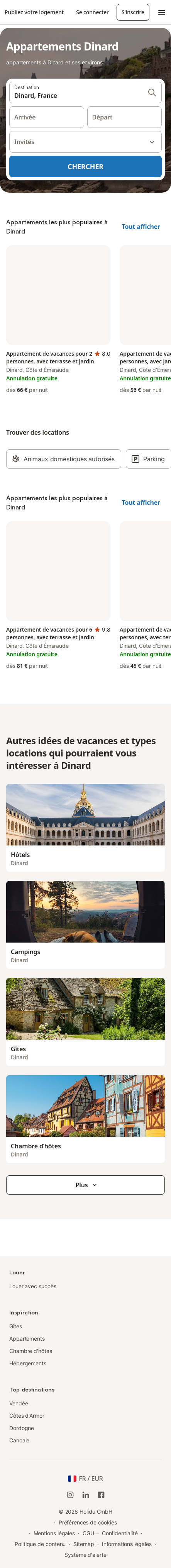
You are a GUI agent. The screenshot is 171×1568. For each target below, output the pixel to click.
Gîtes (15, 1326)
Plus (87, 1185)
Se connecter (92, 12)
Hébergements (27, 1363)
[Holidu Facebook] (101, 1495)
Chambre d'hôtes (30, 1351)
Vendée (18, 1403)
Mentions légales (54, 1533)
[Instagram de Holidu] (70, 1495)
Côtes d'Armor (26, 1415)
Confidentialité (120, 1533)
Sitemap (83, 1544)
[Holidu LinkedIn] (86, 1495)
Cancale (19, 1440)
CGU (88, 1533)
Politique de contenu (40, 1544)
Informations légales (127, 1544)
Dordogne (21, 1428)
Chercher (85, 166)
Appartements (27, 1338)
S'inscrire (133, 12)
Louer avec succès (32, 1286)
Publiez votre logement (34, 12)
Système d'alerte (85, 1554)
